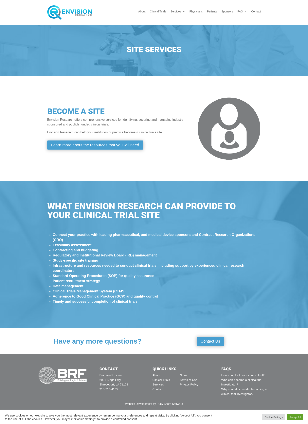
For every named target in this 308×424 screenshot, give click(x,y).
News (183, 375)
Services (176, 11)
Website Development (138, 403)
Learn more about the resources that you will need (95, 145)
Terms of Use (188, 380)
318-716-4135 (109, 389)
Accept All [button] (295, 417)
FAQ (240, 11)
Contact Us (210, 341)
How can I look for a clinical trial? (242, 375)
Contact (256, 11)
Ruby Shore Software (170, 403)
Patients (212, 11)
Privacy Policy (189, 384)
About (142, 11)
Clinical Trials (158, 11)
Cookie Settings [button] (274, 417)
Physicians (196, 11)
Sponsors (227, 11)
